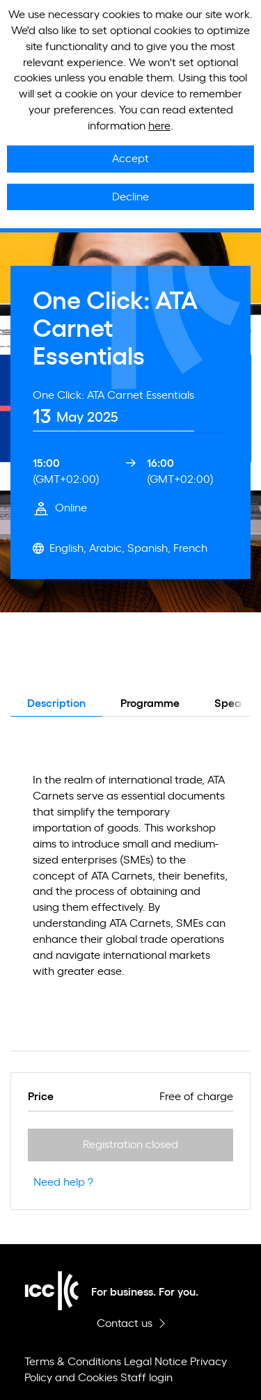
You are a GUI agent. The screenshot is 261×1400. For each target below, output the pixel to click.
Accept (130, 158)
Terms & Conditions (72, 1361)
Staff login (146, 1377)
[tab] (113, 409)
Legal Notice (155, 1361)
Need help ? (63, 1182)
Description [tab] (56, 703)
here (159, 126)
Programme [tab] (150, 703)
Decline (130, 196)
